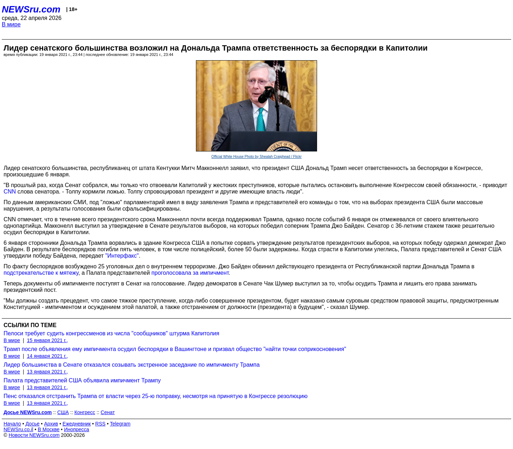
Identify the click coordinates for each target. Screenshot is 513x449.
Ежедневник (77, 424)
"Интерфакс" (122, 256)
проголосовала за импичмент (190, 273)
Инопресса (76, 429)
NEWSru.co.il (18, 429)
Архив (51, 424)
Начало (12, 424)
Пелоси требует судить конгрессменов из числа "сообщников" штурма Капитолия (111, 333)
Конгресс (84, 412)
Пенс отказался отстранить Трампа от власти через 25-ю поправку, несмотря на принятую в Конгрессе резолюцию (155, 396)
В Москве (48, 429)
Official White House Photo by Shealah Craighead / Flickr (256, 157)
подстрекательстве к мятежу (41, 273)
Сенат (108, 412)
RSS (100, 424)
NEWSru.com (31, 9)
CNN (10, 192)
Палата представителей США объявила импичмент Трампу (82, 380)
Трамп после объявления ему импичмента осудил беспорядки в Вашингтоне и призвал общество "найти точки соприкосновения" (175, 349)
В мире (11, 24)
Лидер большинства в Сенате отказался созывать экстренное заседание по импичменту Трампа (132, 365)
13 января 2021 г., (47, 372)
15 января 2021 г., (47, 340)
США (63, 412)
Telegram (120, 424)
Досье (32, 424)
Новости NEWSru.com (34, 435)
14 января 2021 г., (47, 356)
